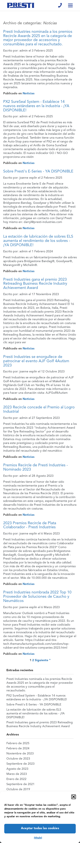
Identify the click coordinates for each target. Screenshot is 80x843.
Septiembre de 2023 (20, 763)
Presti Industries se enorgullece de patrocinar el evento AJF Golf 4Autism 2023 (36, 361)
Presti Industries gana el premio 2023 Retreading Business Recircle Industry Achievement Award (35, 284)
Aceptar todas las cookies (40, 828)
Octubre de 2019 (18, 789)
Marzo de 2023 (16, 774)
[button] (73, 797)
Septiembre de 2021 (20, 784)
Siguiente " (43, 660)
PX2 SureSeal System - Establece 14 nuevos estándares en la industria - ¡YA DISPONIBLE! (36, 106)
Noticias (28, 93)
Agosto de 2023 (17, 768)
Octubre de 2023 (18, 758)
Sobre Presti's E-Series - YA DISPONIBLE (38, 171)
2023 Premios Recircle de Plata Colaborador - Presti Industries (29, 525)
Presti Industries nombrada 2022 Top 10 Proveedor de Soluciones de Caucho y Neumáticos (37, 596)
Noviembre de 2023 (20, 753)
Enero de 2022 (16, 779)
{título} (38, 838)
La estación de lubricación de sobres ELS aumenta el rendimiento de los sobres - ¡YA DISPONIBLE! (38, 241)
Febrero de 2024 (17, 748)
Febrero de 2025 (17, 743)
